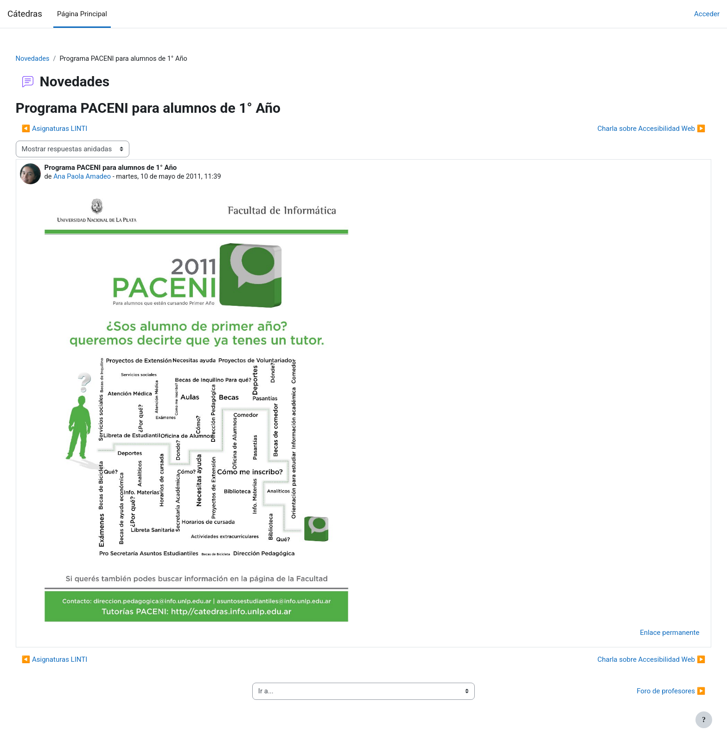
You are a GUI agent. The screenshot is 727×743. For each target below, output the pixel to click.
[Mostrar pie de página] (703, 719)
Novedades (50, 59)
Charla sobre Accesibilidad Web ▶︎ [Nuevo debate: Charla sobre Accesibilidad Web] (634, 129)
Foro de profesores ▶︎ (653, 692)
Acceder (707, 14)
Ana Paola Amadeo (100, 177)
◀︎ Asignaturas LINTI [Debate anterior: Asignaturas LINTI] (72, 129)
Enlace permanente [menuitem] (652, 633)
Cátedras (24, 14)
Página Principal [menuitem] (82, 14)
